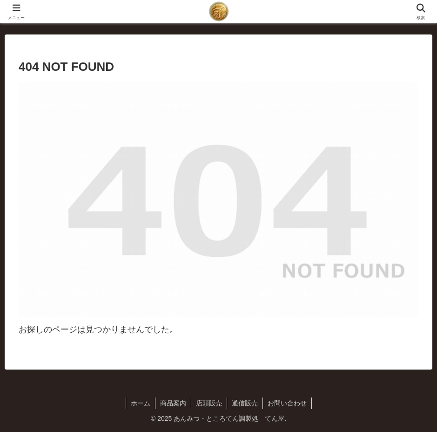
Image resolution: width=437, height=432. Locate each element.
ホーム (140, 403)
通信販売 (245, 403)
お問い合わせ (287, 403)
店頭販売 (209, 403)
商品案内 (173, 403)
